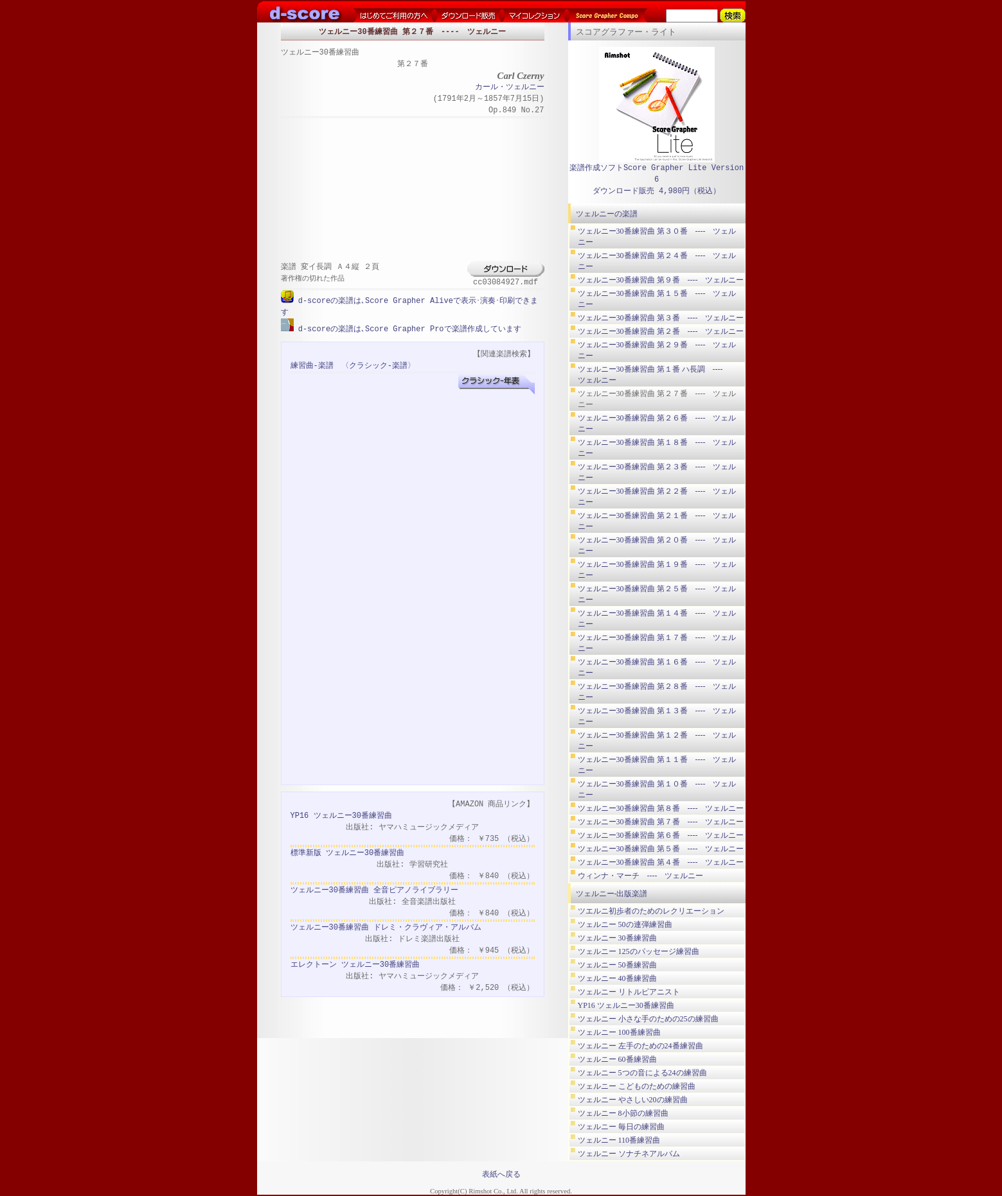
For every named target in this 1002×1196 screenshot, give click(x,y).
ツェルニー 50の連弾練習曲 (625, 924)
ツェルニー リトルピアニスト (629, 991)
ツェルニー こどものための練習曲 (636, 1086)
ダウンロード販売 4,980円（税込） (656, 191)
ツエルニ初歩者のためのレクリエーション (651, 910)
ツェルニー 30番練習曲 (617, 937)
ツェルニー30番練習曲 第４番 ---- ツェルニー (661, 862)
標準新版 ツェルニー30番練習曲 (348, 852)
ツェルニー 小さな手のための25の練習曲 (648, 1018)
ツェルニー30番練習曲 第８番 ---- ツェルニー (661, 808)
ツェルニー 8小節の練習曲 (623, 1113)
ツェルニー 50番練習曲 (617, 964)
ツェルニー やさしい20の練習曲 (633, 1099)
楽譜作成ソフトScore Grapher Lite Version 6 (656, 173)
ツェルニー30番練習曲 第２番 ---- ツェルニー (661, 331)
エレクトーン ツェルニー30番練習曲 (355, 963)
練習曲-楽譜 (312, 365)
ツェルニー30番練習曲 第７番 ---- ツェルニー (661, 821)
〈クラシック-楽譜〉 (378, 365)
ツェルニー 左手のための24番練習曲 (640, 1045)
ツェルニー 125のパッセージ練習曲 (638, 951)
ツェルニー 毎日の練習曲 (621, 1126)
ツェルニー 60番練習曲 (617, 1059)
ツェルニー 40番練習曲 (617, 978)
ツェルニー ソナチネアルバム (629, 1153)
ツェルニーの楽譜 (607, 213)
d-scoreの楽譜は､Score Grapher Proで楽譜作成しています (407, 328)
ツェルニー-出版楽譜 (612, 893)
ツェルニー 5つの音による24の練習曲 (642, 1072)
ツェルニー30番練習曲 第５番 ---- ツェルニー (661, 848)
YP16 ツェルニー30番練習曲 (341, 815)
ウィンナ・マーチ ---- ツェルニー (641, 875)
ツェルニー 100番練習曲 (619, 1032)
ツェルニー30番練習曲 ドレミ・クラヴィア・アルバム (386, 926)
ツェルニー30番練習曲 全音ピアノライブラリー (375, 889)
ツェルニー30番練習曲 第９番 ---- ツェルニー (661, 279)
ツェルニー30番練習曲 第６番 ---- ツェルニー (661, 835)
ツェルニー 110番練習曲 (619, 1140)
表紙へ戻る (501, 1174)
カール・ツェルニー (509, 87)
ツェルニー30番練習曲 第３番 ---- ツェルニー (661, 317)
